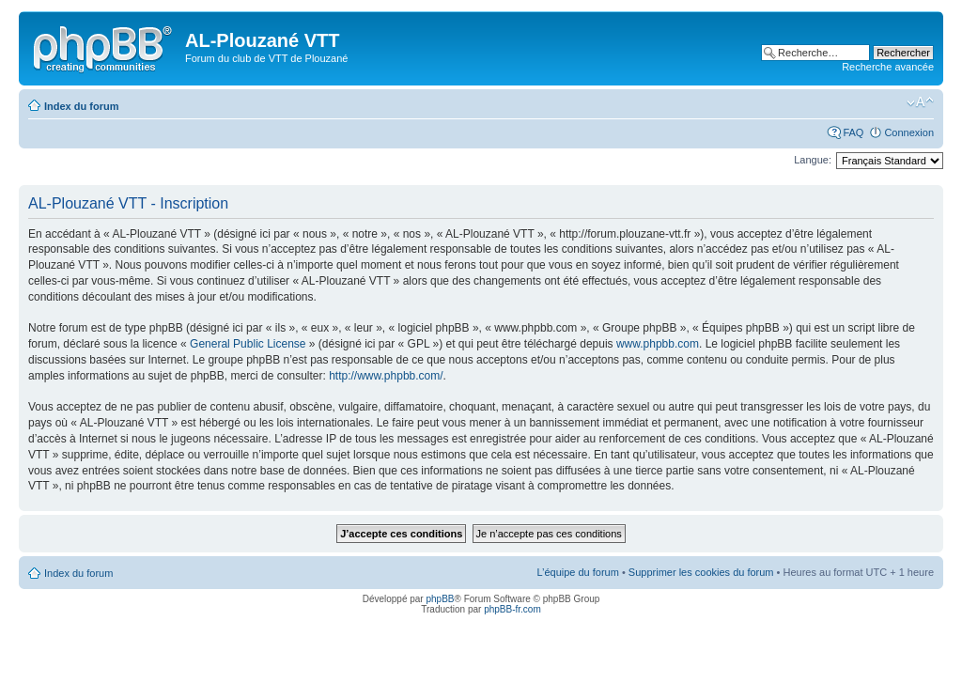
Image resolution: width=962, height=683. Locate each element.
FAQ (853, 132)
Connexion (909, 132)
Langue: (812, 159)
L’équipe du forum (577, 572)
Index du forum (81, 106)
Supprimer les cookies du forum (701, 572)
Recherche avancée (888, 66)
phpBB (440, 599)
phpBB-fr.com (512, 609)
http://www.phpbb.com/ (385, 375)
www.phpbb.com (657, 343)
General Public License (247, 343)
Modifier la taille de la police (920, 102)
